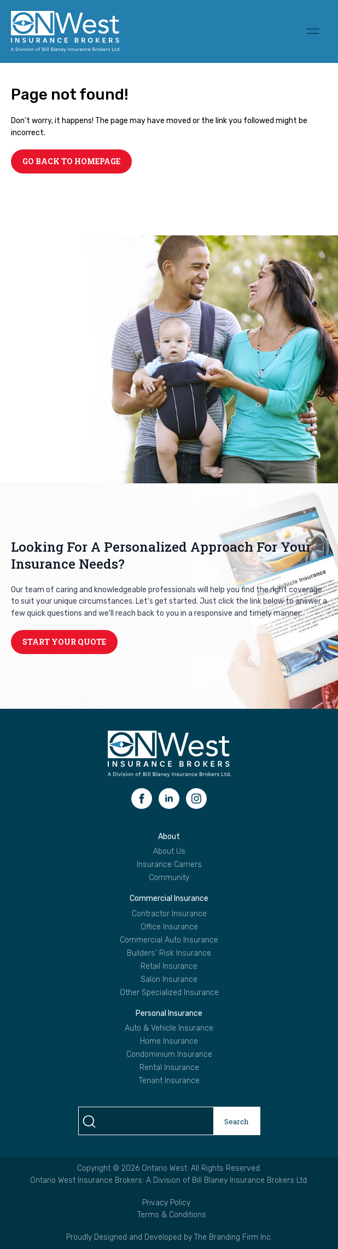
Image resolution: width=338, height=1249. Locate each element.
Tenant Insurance (169, 1081)
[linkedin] (169, 798)
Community (169, 878)
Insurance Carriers (169, 865)
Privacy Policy (166, 1202)
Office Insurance (169, 927)
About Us (169, 851)
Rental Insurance (169, 1068)
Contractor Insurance (169, 914)
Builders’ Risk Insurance (169, 953)
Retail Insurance (169, 966)
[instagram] (196, 798)
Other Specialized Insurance (169, 993)
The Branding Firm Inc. (233, 1237)
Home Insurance (169, 1041)
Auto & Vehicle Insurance (169, 1028)
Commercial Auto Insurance (169, 940)
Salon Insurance (169, 980)
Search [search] (236, 1121)
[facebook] (141, 798)
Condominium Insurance (169, 1055)
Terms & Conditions (171, 1214)
